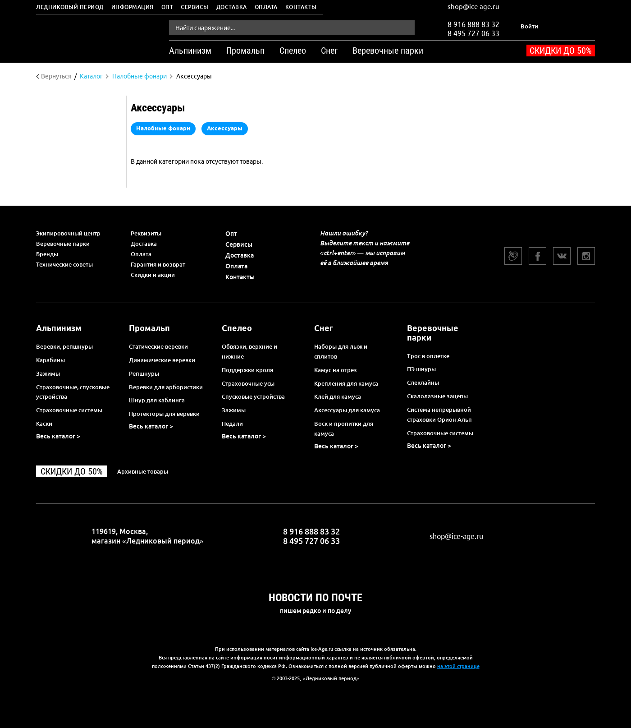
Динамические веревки (162, 360)
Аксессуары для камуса (347, 410)
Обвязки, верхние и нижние (249, 351)
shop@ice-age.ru (473, 6)
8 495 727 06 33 (473, 32)
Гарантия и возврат (158, 264)
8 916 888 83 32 (473, 24)
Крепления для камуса (346, 383)
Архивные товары (142, 471)
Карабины (50, 360)
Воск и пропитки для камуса (343, 428)
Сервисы (195, 7)
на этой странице (458, 666)
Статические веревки (158, 346)
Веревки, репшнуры (64, 346)
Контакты (301, 7)
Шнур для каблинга (157, 400)
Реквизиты (146, 233)
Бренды (47, 254)
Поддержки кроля (247, 370)
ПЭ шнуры (421, 369)
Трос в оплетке (428, 356)
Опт (167, 7)
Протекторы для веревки (164, 413)
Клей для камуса (337, 396)
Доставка (231, 7)
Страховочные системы (69, 410)
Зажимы (48, 373)
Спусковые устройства (253, 396)
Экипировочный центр (68, 233)
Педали (232, 423)
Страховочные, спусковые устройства (73, 392)
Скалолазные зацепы (437, 396)
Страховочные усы (248, 383)
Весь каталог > (58, 436)
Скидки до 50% (561, 50)
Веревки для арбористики (166, 387)
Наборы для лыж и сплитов (340, 351)
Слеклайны (423, 382)
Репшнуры (144, 373)
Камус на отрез (335, 370)
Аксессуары (224, 128)
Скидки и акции (153, 275)
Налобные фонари (163, 128)
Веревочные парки (63, 243)
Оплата (266, 7)
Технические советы (64, 264)
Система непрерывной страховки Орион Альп (439, 414)
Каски (44, 423)
